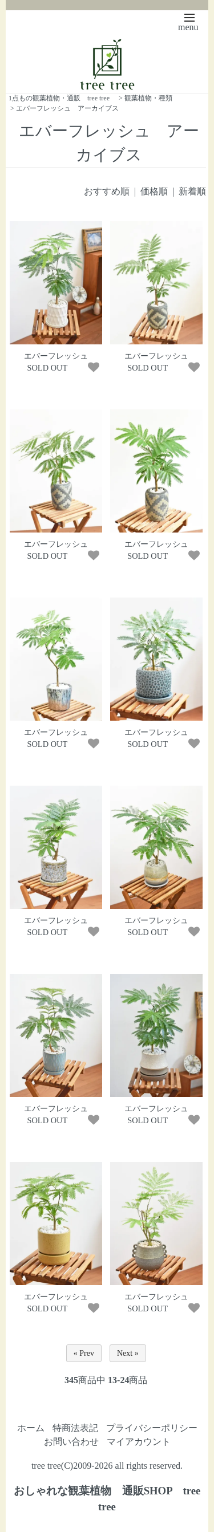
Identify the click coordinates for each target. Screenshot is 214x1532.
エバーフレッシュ (56, 355)
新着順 (192, 191)
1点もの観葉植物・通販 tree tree (59, 98)
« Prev (84, 1353)
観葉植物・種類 (148, 98)
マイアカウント (139, 1441)
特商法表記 (75, 1428)
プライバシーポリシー (151, 1428)
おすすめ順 (107, 191)
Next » (128, 1353)
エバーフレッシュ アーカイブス (67, 108)
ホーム (31, 1428)
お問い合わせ (71, 1441)
